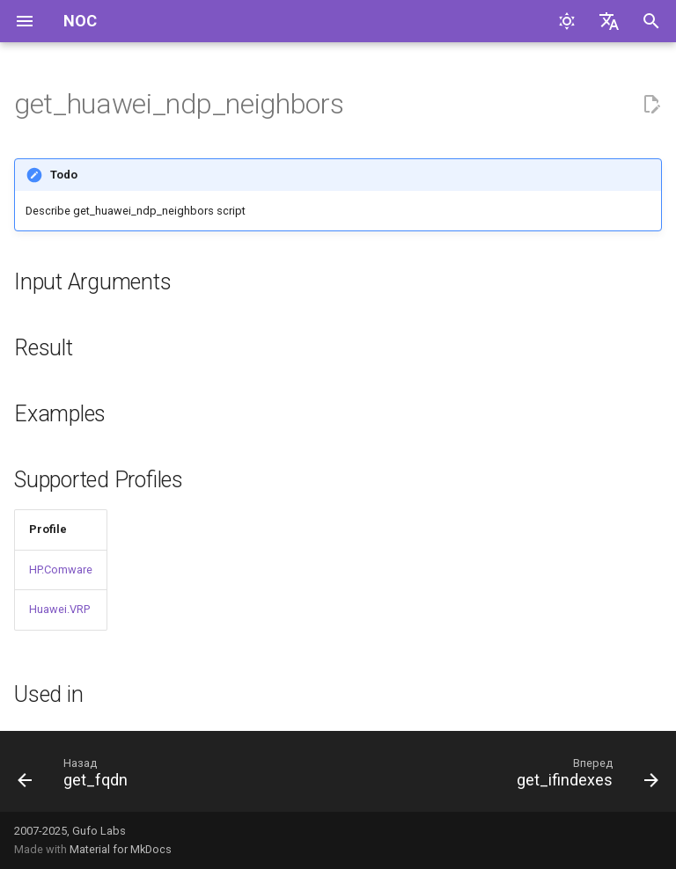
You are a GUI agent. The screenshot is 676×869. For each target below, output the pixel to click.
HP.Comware (60, 569)
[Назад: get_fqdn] (76, 776)
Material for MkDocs (121, 849)
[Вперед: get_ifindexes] (584, 776)
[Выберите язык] (609, 21)
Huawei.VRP (59, 609)
